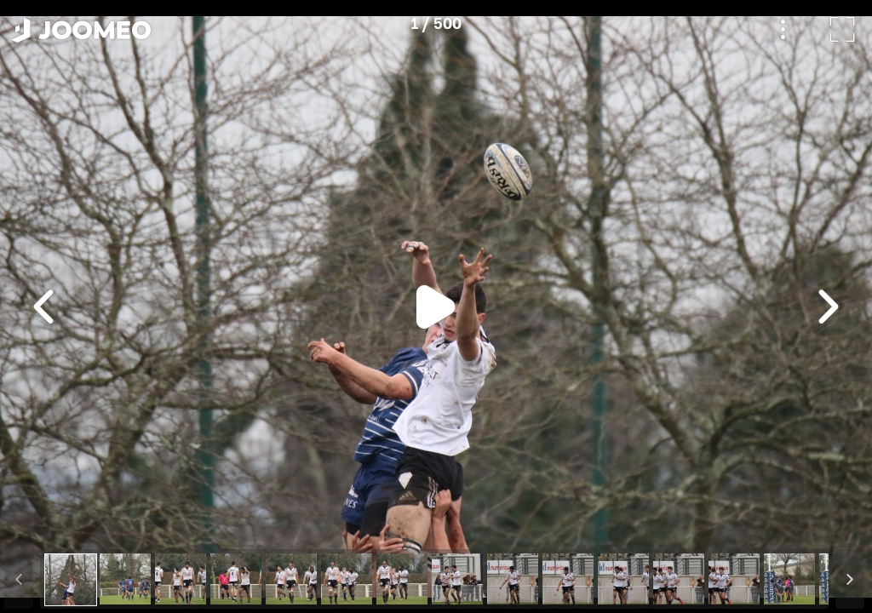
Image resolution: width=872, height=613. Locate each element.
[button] (45, 525)
